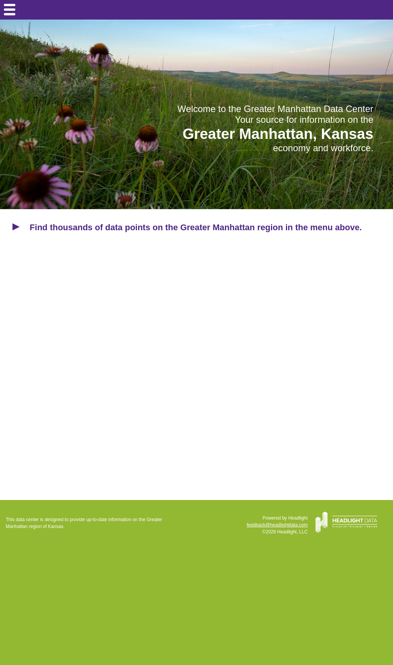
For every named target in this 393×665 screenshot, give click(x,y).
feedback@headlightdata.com (277, 525)
